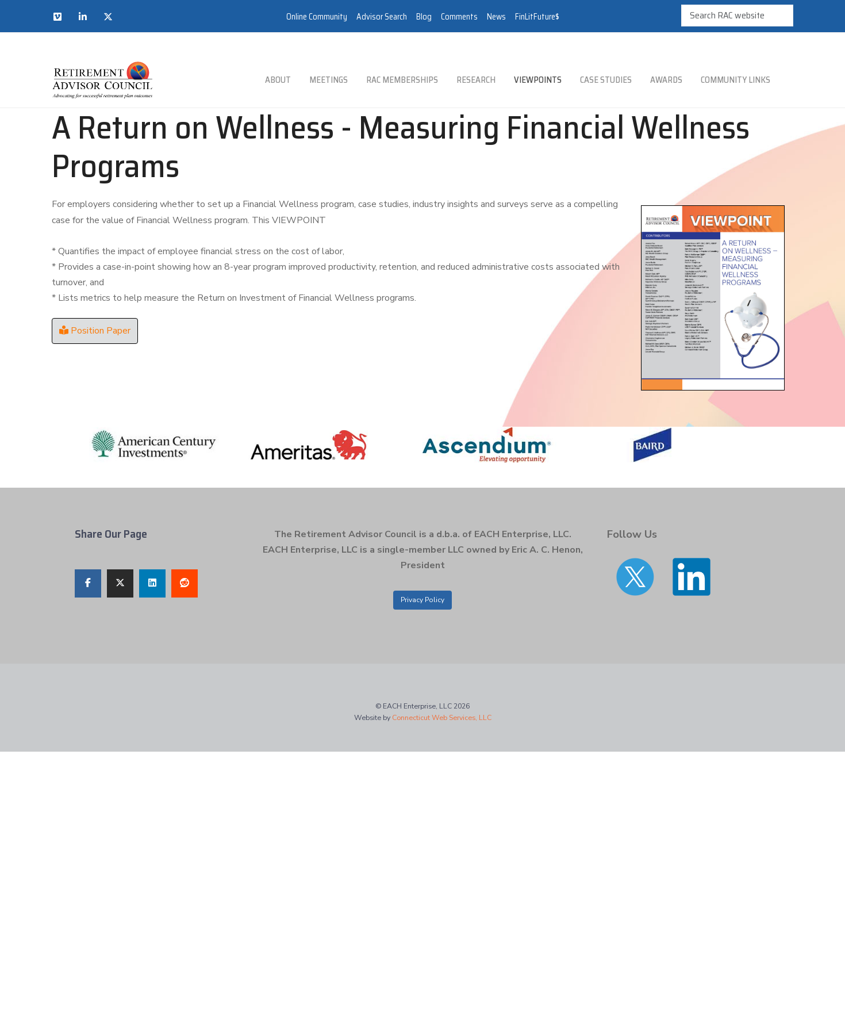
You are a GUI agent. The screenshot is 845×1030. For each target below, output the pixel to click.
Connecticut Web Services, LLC (441, 717)
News (496, 16)
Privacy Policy (422, 599)
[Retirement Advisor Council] (102, 80)
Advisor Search (381, 16)
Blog (424, 16)
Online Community (316, 16)
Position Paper (94, 330)
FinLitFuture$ (537, 16)
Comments (459, 16)
